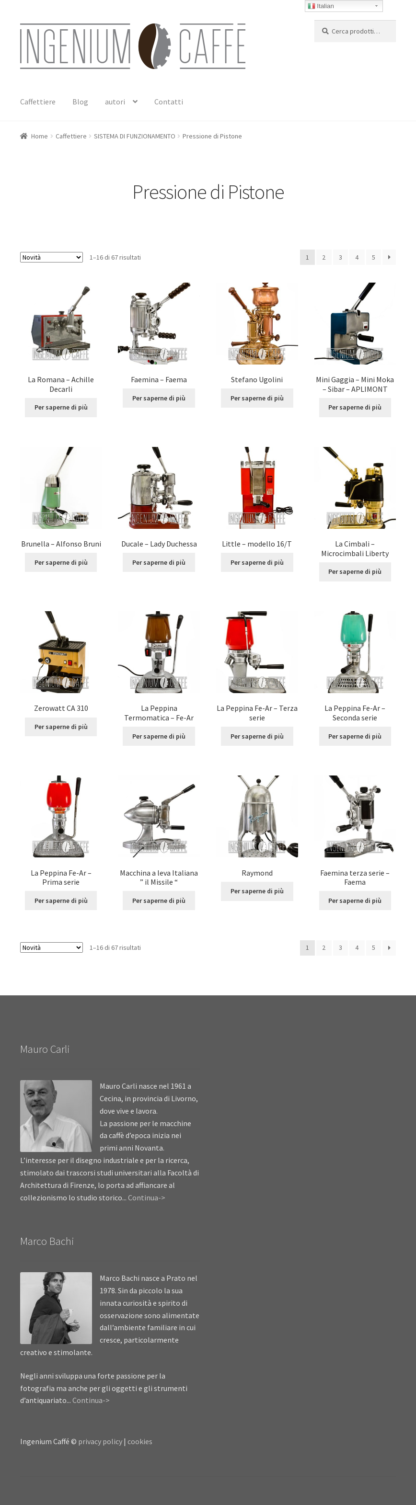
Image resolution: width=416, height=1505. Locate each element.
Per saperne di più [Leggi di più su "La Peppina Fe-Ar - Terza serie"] (257, 736)
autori (115, 101)
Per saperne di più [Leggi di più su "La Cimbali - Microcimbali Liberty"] (354, 571)
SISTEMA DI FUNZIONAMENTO (134, 136)
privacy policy (100, 1441)
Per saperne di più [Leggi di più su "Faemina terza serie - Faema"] (354, 900)
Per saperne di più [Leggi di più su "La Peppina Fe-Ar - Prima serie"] (61, 900)
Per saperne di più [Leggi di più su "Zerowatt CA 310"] (61, 726)
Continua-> (146, 1197)
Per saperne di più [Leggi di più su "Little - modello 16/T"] (257, 562)
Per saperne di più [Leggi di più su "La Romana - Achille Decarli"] (61, 407)
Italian (321, 6)
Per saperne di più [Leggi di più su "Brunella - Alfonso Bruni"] (61, 562)
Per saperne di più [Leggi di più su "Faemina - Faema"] (158, 398)
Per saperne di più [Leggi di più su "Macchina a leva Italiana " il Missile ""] (158, 900)
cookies (139, 1441)
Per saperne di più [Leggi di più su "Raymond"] (257, 891)
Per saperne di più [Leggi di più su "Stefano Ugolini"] (257, 398)
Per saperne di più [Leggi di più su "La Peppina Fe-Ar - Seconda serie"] (354, 736)
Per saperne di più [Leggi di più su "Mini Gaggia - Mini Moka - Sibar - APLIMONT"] (354, 407)
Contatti (168, 101)
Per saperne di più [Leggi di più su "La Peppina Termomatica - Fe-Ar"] (158, 736)
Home (39, 136)
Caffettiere (38, 101)
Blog (80, 101)
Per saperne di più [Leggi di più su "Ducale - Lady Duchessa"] (158, 562)
